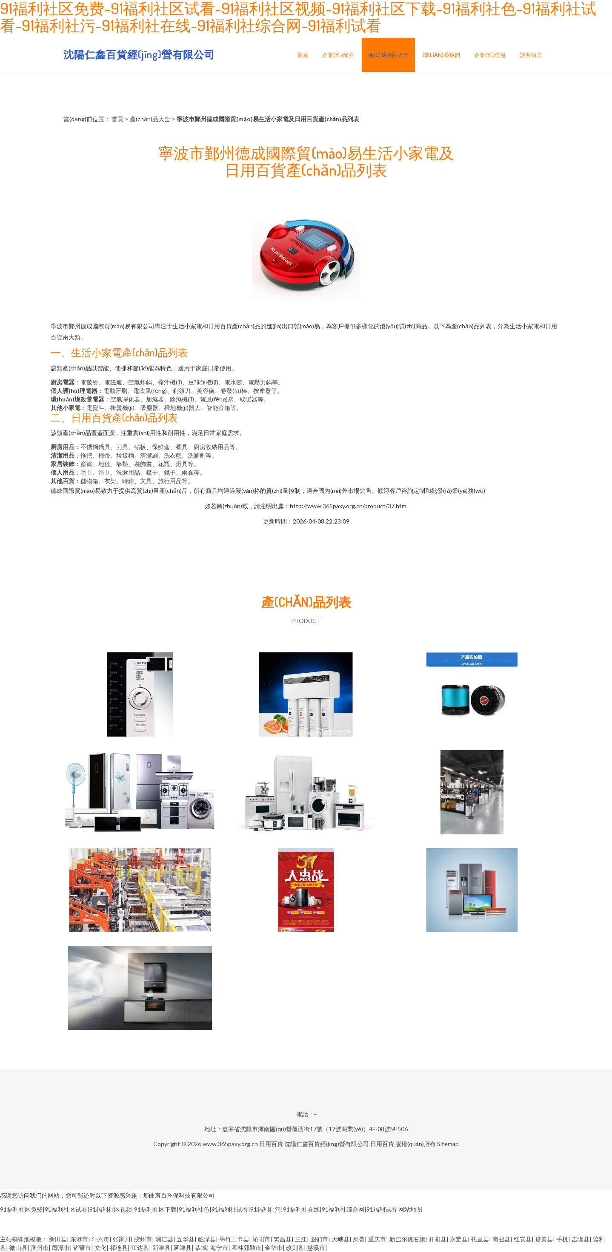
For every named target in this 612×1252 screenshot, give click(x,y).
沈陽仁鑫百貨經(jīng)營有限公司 (139, 54)
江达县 (140, 1247)
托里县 (480, 1239)
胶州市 (143, 1239)
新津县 (161, 1247)
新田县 (58, 1239)
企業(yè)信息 (490, 54)
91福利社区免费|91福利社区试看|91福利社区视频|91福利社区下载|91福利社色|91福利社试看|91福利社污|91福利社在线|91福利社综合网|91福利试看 (198, 1209)
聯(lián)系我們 (441, 54)
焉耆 (359, 1239)
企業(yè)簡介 (338, 54)
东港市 (79, 1239)
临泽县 (207, 1239)
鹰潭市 (61, 1247)
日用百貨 (271, 1143)
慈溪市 (316, 1247)
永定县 (459, 1239)
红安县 (523, 1239)
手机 (562, 1239)
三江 (301, 1239)
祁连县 (119, 1247)
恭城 (201, 1247)
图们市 (319, 1239)
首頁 (302, 54)
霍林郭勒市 (246, 1247)
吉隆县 (580, 1239)
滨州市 (40, 1247)
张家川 (122, 1239)
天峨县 (340, 1239)
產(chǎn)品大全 (388, 54)
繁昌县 (283, 1239)
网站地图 (410, 1209)
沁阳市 (261, 1239)
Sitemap (448, 1143)
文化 (100, 1247)
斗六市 (100, 1239)
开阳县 (437, 1239)
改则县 (295, 1247)
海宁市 (219, 1247)
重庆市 (377, 1239)
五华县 (185, 1239)
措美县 (544, 1239)
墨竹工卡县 (234, 1239)
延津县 (183, 1247)
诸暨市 (82, 1247)
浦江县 (164, 1239)
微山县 (18, 1247)
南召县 (501, 1239)
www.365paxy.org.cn (230, 1143)
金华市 (274, 1247)
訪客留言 (531, 54)
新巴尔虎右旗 (407, 1239)
